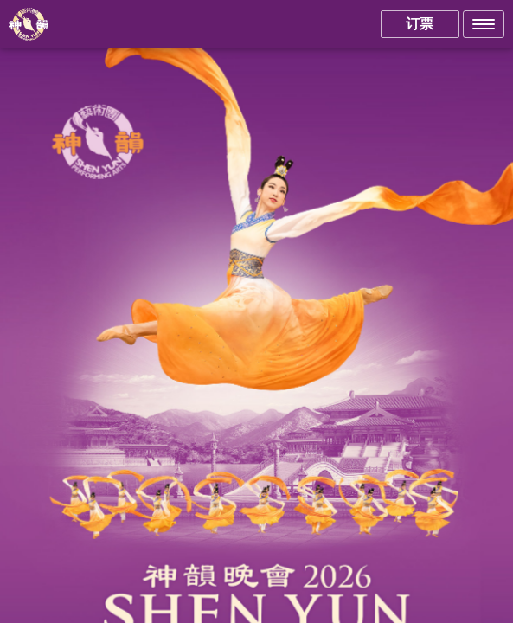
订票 (419, 24)
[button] (483, 24)
